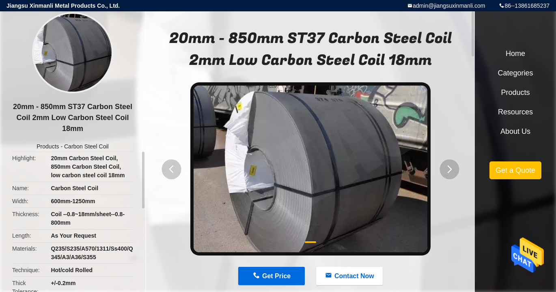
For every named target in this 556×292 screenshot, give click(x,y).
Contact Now (354, 276)
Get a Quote (515, 170)
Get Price (276, 276)
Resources (515, 112)
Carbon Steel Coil (86, 146)
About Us (515, 131)
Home (515, 53)
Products (48, 146)
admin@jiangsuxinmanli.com (449, 5)
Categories (515, 73)
